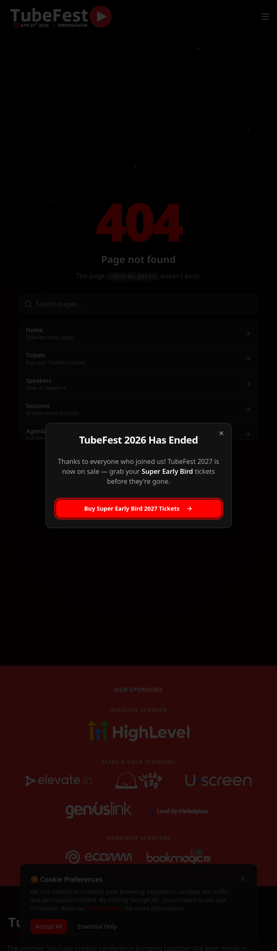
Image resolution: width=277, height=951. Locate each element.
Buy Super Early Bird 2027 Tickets (138, 508)
